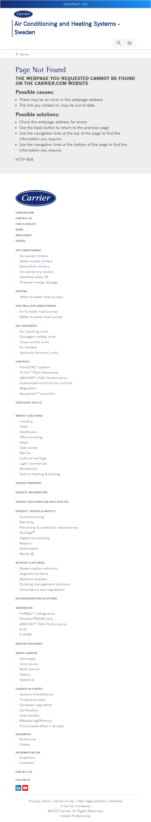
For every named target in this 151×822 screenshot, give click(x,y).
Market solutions (29, 415)
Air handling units (34, 331)
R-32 (23, 629)
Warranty (27, 522)
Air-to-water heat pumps (39, 311)
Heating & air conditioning (36, 305)
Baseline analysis (33, 579)
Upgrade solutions (34, 573)
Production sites (32, 700)
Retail (24, 442)
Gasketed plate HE (34, 277)
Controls (23, 361)
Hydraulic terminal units (39, 353)
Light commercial (33, 463)
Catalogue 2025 (29, 402)
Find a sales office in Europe (42, 726)
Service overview (28, 483)
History (25, 674)
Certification (29, 710)
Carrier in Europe (29, 688)
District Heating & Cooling (40, 474)
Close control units (34, 342)
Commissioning (32, 517)
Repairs (26, 543)
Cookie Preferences (76, 816)
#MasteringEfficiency (36, 720)
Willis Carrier (30, 669)
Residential (28, 469)
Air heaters (28, 347)
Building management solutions (45, 584)
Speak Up (27, 680)
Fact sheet (28, 659)
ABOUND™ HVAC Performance (43, 378)
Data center (29, 448)
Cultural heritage (33, 458)
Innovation (24, 608)
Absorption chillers (34, 266)
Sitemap (115, 801)
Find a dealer (26, 224)
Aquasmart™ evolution (37, 393)
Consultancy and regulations (42, 589)
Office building (31, 437)
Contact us (24, 218)
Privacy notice (40, 801)
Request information (31, 492)
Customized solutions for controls (46, 383)
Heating (21, 291)
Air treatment (26, 325)
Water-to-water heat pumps (41, 297)
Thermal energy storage (38, 282)
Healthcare (28, 432)
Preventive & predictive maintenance (49, 527)
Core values (29, 664)
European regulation (36, 705)
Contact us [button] (76, 4)
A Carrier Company (75, 806)
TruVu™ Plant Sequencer (39, 372)
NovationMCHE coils (36, 618)
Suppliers (27, 757)
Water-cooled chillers (36, 261)
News (19, 229)
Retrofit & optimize (30, 562)
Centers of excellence (36, 694)
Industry (26, 421)
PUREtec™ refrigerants (37, 613)
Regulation (28, 388)
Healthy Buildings (29, 643)
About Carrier (26, 653)
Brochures (24, 235)
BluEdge (27, 532)
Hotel (24, 426)
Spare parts (29, 548)
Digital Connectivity (35, 538)
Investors (27, 763)
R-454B (26, 634)
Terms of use (64, 801)
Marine (25, 453)
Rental (27, 554)
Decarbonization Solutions (36, 598)
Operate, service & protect (36, 511)
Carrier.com (25, 212)
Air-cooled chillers (34, 256)
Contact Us (24, 772)
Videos (20, 241)
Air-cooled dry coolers (37, 272)
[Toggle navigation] (119, 43)
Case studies (30, 715)
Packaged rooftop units (38, 337)
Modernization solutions (39, 568)
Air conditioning (28, 250)
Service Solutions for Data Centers (42, 501)
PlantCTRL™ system (35, 367)
